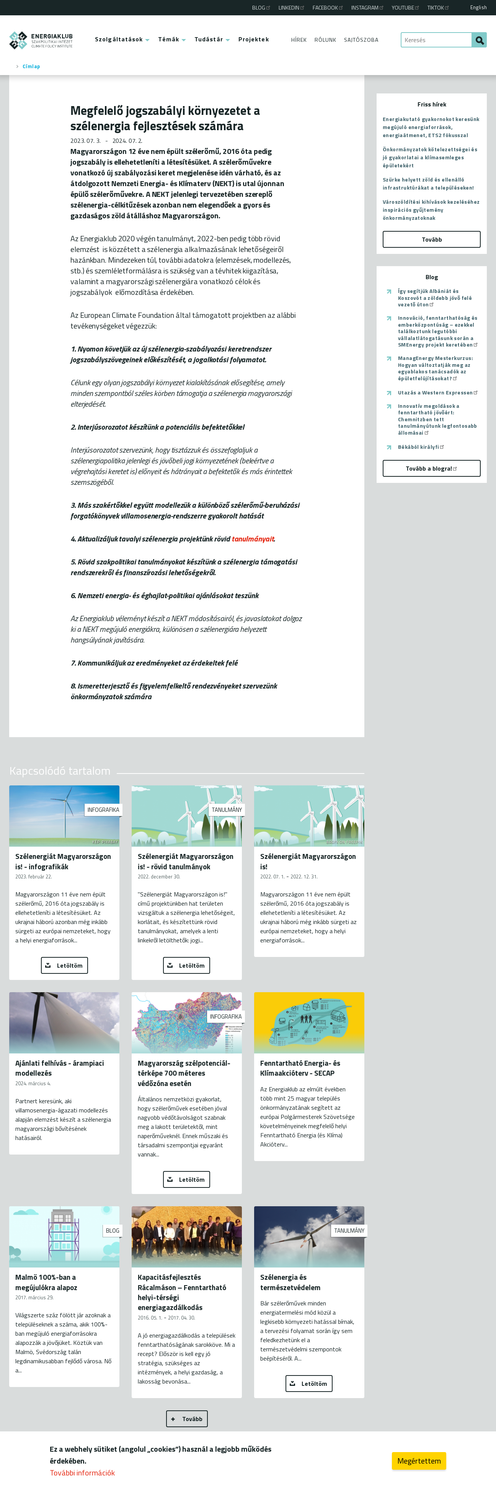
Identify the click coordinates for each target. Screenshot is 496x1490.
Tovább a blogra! (432, 468)
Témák (168, 39)
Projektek (253, 39)
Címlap (31, 66)
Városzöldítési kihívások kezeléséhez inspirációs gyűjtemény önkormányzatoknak (431, 210)
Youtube (406, 7)
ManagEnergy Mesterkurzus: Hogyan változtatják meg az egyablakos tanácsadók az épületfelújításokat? (435, 368)
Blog (261, 7)
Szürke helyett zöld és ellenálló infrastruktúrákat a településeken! (428, 183)
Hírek (299, 40)
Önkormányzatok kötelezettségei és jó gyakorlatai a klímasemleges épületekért (430, 157)
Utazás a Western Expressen (438, 392)
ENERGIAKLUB (41, 40)
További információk (82, 1473)
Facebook (328, 7)
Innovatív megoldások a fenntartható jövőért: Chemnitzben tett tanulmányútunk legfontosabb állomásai (437, 419)
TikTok (438, 7)
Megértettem (419, 1461)
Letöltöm (70, 965)
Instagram (368, 7)
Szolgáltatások (119, 39)
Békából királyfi (421, 446)
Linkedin (292, 7)
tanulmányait (253, 539)
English (478, 7)
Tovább (192, 1418)
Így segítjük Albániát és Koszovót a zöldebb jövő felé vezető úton (435, 298)
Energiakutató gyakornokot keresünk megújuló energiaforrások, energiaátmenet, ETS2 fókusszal (431, 127)
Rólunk (325, 40)
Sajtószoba (361, 40)
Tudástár (208, 39)
